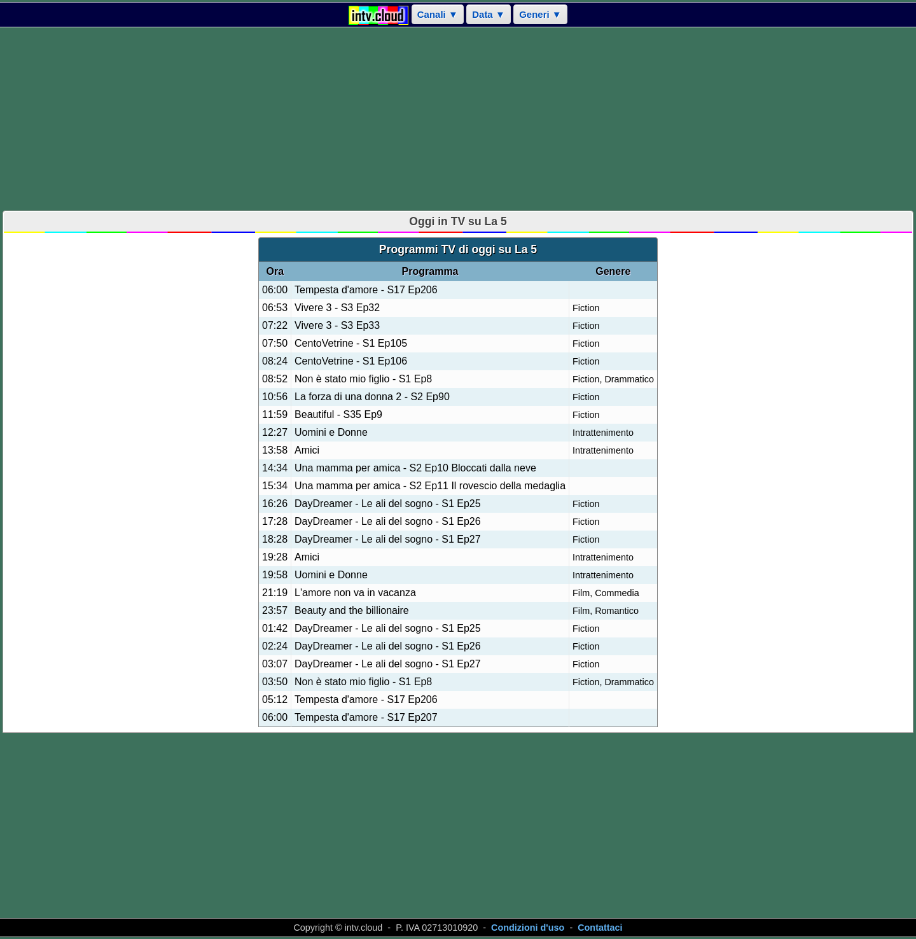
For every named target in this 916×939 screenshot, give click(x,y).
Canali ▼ (437, 14)
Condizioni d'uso (527, 927)
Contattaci (600, 927)
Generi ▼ (540, 14)
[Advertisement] (458, 119)
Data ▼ (488, 14)
